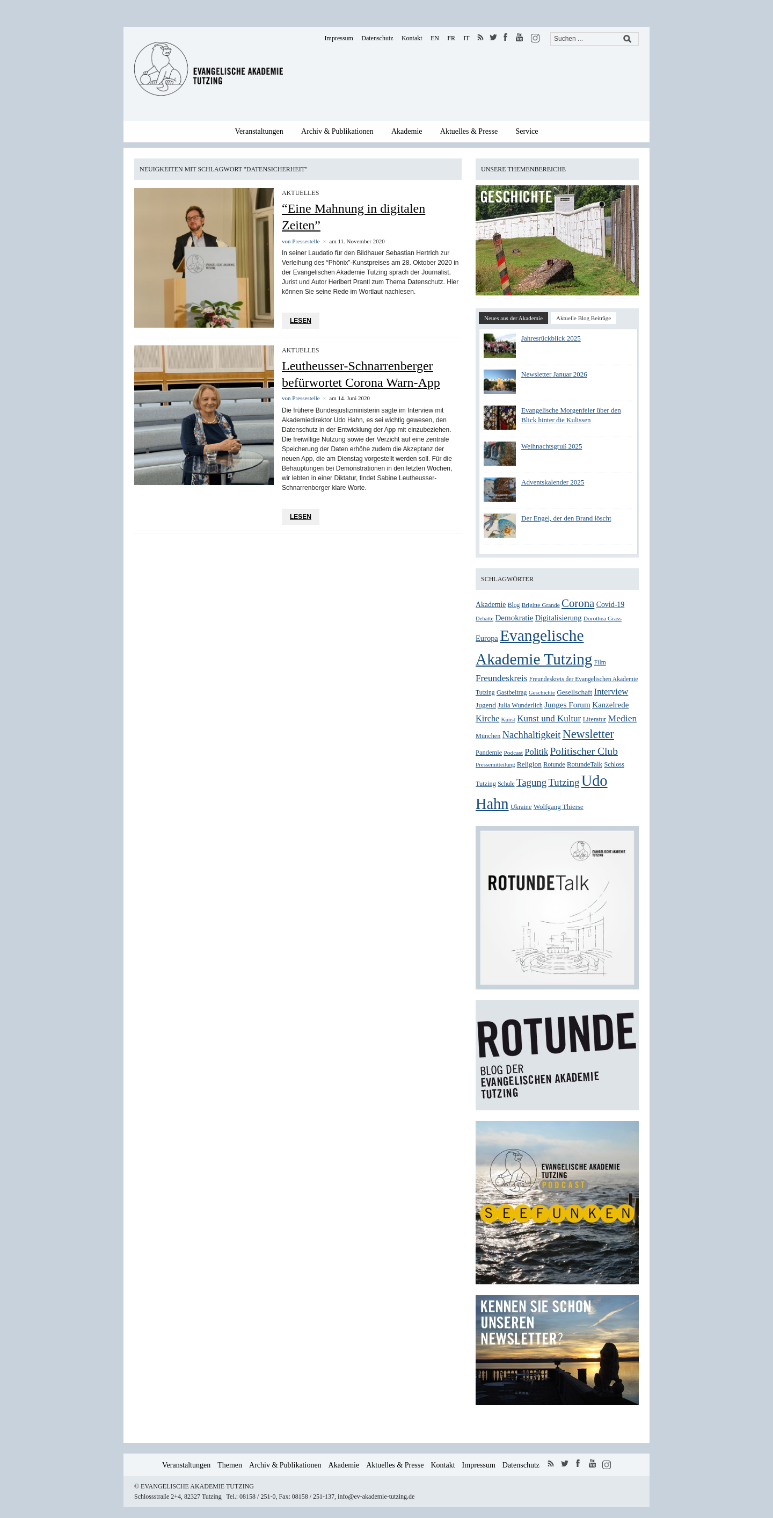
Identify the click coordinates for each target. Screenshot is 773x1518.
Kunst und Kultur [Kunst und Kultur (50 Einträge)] (549, 718)
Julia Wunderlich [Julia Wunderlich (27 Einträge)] (520, 705)
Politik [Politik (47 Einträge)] (536, 752)
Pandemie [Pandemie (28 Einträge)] (489, 752)
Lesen (300, 320)
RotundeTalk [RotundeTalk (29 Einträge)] (584, 764)
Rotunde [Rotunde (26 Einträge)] (554, 764)
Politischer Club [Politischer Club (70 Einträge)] (583, 751)
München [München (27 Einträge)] (488, 736)
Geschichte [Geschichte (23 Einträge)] (542, 692)
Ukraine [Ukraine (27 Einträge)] (521, 807)
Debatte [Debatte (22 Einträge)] (484, 618)
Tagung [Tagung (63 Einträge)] (531, 782)
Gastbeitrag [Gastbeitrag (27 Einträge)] (512, 692)
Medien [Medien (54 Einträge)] (622, 718)
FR (451, 38)
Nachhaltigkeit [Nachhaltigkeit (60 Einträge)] (531, 734)
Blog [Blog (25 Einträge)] (514, 605)
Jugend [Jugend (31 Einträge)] (486, 705)
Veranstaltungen (259, 131)
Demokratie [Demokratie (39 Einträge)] (514, 617)
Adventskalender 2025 (552, 482)
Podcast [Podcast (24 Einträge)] (513, 752)
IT (466, 38)
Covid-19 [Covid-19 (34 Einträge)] (610, 605)
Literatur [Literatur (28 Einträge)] (595, 719)
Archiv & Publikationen (337, 131)
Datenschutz (377, 38)
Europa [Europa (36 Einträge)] (487, 638)
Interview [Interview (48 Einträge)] (611, 691)
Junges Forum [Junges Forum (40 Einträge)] (567, 704)
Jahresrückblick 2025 (551, 338)
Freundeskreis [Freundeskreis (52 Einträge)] (501, 678)
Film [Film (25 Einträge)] (600, 662)
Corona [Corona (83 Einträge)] (577, 603)
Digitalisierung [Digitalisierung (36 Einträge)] (558, 617)
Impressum (339, 38)
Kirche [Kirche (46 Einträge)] (487, 718)
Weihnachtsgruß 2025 (551, 446)
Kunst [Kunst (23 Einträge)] (508, 719)
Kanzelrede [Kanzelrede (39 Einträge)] (610, 704)
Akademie (406, 131)
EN (435, 38)
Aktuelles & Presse (469, 131)
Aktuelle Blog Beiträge (583, 318)
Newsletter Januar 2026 (554, 374)
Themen (229, 1465)
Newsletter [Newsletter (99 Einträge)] (588, 734)
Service (527, 131)
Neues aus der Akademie (513, 318)
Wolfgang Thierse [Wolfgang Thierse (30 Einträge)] (559, 807)
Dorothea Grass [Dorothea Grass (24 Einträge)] (603, 618)
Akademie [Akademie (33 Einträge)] (491, 605)
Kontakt (412, 38)
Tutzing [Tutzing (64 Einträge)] (563, 782)
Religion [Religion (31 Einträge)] (529, 764)
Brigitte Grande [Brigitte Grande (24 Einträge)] (541, 605)
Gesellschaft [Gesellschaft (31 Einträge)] (574, 692)
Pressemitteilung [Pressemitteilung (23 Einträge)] (495, 764)
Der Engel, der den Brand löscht (566, 518)
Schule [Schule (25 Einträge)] (506, 783)
